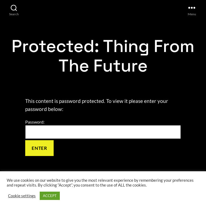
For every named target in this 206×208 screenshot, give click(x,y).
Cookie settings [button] (22, 196)
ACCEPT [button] (50, 196)
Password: (103, 129)
